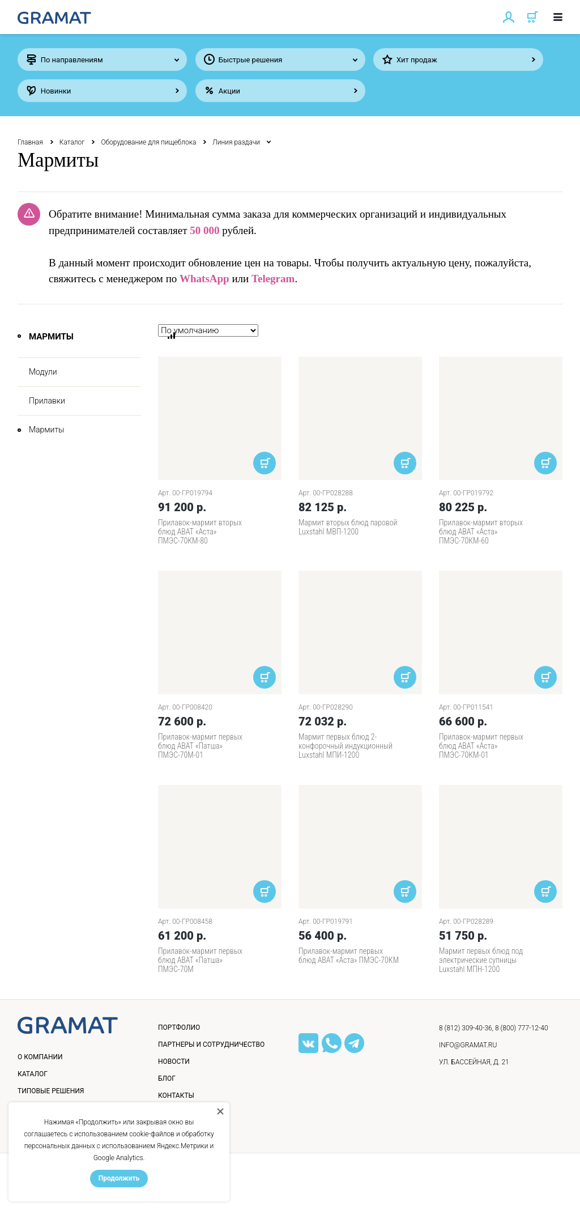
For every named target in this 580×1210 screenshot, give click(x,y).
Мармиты (47, 429)
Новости (174, 1061)
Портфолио (179, 1027)
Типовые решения (51, 1091)
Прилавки (47, 400)
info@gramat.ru (468, 1045)
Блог (167, 1078)
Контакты (176, 1095)
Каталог (72, 142)
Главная (30, 142)
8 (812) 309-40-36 (465, 1028)
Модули (43, 371)
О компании (40, 1057)
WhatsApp (204, 279)
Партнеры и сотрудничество (211, 1044)
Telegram (273, 279)
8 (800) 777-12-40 (521, 1028)
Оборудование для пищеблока (148, 142)
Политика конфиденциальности (86, 1190)
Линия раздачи (236, 142)
